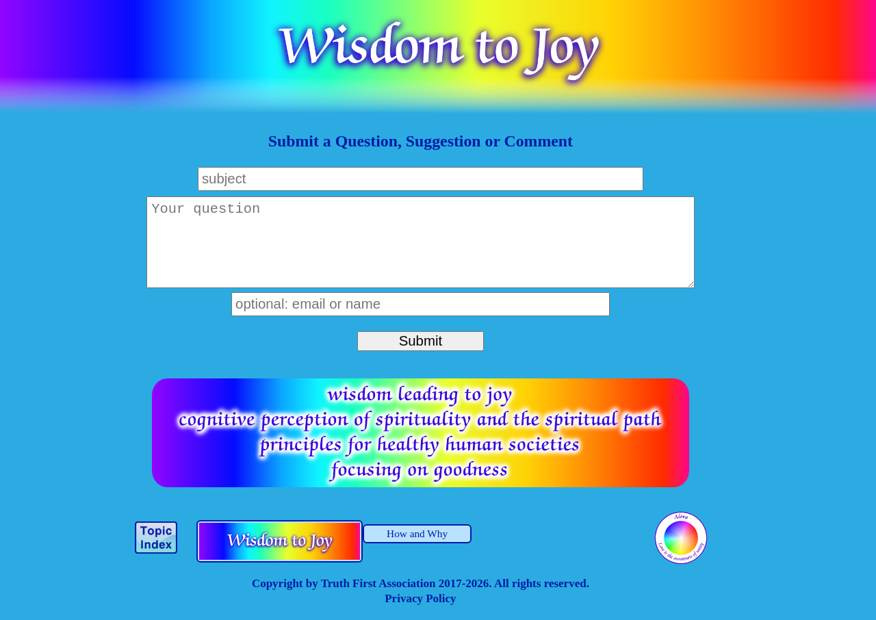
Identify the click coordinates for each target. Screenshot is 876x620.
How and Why (417, 533)
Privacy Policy (420, 598)
